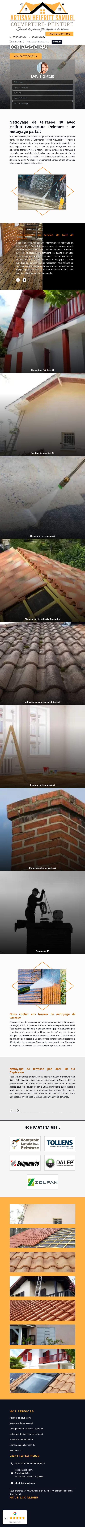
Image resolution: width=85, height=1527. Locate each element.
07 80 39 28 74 (38, 1463)
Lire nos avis (15, 1522)
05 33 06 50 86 (22, 1463)
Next (24, 280)
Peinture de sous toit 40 (20, 1418)
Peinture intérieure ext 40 (21, 1439)
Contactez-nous (25, 56)
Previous (18, 280)
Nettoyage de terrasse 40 (21, 1423)
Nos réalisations (59, 34)
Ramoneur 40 (16, 1450)
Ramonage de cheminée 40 (22, 1445)
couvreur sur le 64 (35, 1491)
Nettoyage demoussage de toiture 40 (26, 1434)
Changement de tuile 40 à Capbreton (26, 1429)
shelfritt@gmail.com (25, 1483)
